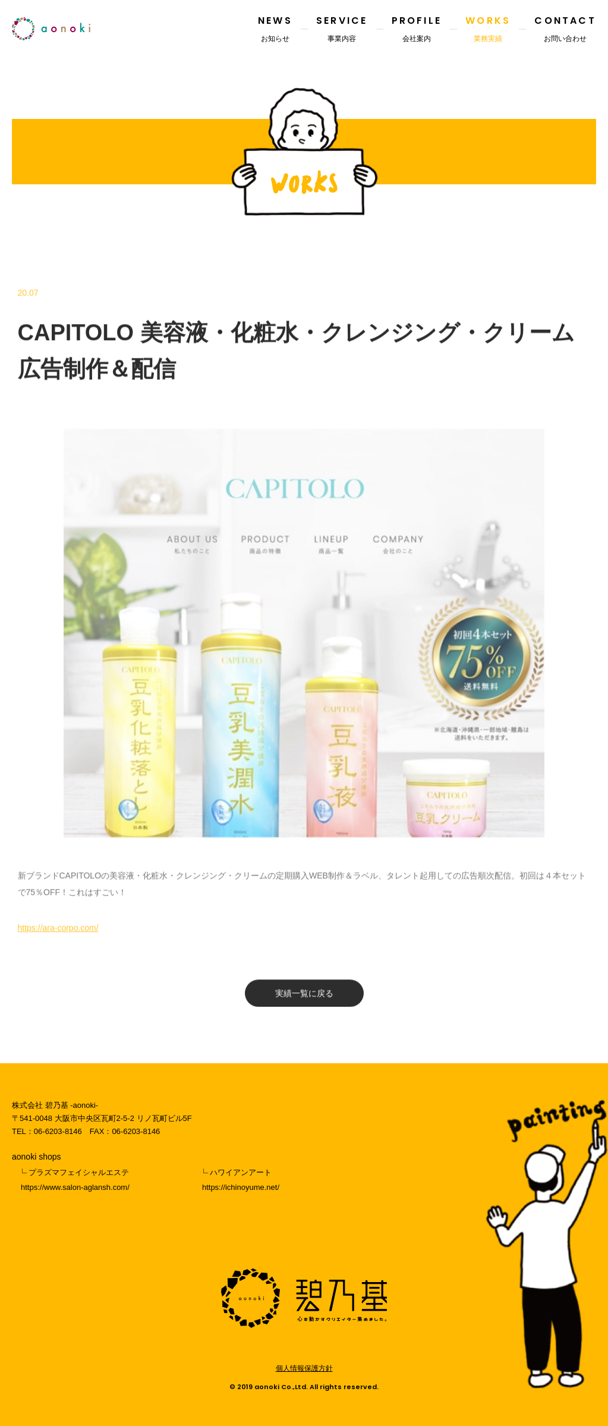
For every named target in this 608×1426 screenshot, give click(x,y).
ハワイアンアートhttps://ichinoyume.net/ (240, 1179)
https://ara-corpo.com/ (58, 933)
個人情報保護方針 (304, 1368)
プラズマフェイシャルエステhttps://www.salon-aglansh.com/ (75, 1179)
